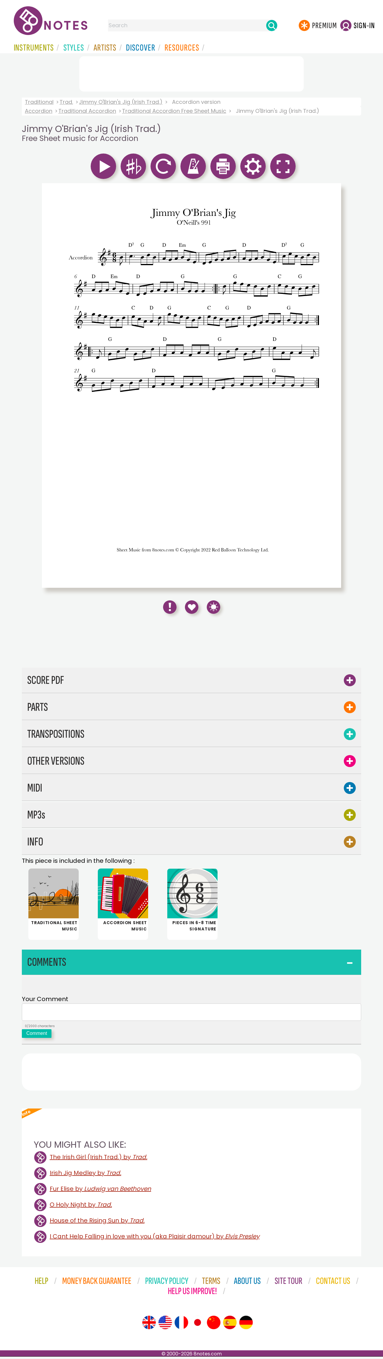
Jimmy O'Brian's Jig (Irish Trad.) (120, 102)
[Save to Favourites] (191, 607)
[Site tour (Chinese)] (213, 1324)
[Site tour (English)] (149, 1324)
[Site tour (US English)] (165, 1324)
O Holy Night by (81, 1207)
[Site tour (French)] (181, 1324)
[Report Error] (170, 607)
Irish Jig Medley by (85, 1175)
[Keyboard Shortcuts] (213, 607)
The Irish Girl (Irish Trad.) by (98, 1159)
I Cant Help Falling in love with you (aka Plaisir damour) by (154, 1239)
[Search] (271, 25)
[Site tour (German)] (245, 1324)
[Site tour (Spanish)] (229, 1324)
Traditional (39, 102)
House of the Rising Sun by (97, 1223)
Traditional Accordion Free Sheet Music (174, 111)
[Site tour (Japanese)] (197, 1324)
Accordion (38, 111)
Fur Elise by (100, 1191)
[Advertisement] (191, 72)
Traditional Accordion (87, 111)
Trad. (66, 102)
